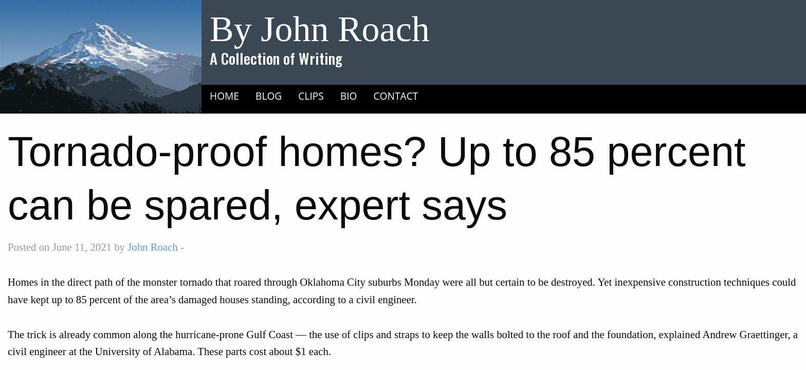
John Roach (152, 247)
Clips (311, 96)
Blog (268, 96)
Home (224, 96)
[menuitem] (224, 95)
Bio (348, 96)
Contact (396, 96)
